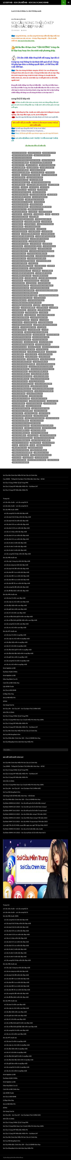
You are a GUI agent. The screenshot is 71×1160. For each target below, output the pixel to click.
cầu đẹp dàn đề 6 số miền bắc (35, 145)
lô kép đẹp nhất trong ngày (39, 238)
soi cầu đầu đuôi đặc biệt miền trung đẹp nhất (18, 653)
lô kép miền (36, 270)
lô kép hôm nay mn (49, 246)
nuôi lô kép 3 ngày (53, 334)
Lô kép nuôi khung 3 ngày (20, 288)
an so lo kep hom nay (19, 152)
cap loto (24, 187)
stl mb (32, 445)
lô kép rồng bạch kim (19, 300)
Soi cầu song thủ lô (36, 396)
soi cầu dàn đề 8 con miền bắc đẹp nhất (16, 579)
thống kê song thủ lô (41, 452)
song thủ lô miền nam (38, 430)
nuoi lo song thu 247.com (50, 347)
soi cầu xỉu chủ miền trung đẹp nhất (15, 664)
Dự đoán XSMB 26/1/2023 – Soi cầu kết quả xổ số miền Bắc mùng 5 (24, 803)
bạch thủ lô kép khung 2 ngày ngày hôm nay (26, 160)
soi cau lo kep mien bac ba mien (22, 376)
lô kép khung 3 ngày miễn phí (45, 256)
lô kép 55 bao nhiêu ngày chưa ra (23, 219)
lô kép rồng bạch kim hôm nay (22, 305)
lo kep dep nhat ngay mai (20, 238)
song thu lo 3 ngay (31, 413)
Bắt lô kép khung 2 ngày (47, 165)
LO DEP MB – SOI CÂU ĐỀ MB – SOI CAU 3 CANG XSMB (25, 2)
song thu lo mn (33, 435)
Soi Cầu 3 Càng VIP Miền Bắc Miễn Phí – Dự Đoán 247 (20, 486)
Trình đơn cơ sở (68, 2)
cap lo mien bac (53, 184)
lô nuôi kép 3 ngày (31, 312)
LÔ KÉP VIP (16, 307)
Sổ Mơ (5, 701)
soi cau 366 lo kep (42, 349)
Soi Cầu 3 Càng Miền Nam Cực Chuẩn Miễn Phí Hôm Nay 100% (23, 720)
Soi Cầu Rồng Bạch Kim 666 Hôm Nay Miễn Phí (18, 742)
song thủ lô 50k (44, 413)
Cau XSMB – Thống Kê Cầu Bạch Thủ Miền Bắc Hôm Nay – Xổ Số (23, 479)
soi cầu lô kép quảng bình (43, 383)
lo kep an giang (18, 221)
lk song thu (33, 211)
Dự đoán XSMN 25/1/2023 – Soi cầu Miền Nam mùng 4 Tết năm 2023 (25, 818)
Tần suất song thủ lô (19, 447)
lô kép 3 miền (34, 216)
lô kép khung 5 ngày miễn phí (36, 258)
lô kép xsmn (32, 310)
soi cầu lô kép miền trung (21, 379)
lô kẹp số (37, 305)
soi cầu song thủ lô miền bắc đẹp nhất (16, 513)
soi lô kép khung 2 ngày (34, 403)
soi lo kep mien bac (50, 403)
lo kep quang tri (40, 297)
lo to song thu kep (30, 322)
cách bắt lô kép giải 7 (47, 167)
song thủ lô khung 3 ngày (21, 425)
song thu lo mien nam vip (39, 433)
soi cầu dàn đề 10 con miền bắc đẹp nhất (17, 583)
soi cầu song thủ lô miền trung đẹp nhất (16, 661)
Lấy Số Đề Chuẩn (8, 686)
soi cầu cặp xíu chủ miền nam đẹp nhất (16, 602)
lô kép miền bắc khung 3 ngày (22, 275)
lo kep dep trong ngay (20, 241)
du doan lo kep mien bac (20, 207)
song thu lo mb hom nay (32, 428)
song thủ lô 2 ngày (41, 410)
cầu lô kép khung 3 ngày (38, 194)
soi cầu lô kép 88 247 (19, 359)
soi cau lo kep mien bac (20, 371)
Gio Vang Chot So (8, 705)
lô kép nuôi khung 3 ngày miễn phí (47, 290)
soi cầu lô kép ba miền (47, 359)
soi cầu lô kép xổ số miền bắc (44, 391)
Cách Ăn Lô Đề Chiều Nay (11, 683)
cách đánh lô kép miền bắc (21, 172)
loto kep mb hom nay (19, 329)
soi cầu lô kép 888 (33, 359)
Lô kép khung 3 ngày (19, 253)
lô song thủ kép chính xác (46, 315)
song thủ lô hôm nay (40, 415)
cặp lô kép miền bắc (36, 179)
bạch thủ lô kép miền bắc (20, 162)
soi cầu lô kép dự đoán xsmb (45, 364)
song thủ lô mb (17, 428)
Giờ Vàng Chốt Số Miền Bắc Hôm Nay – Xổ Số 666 (19, 796)
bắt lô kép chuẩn (32, 165)
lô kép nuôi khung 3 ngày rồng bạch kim (25, 293)
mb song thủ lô (17, 332)
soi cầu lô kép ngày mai (20, 381)
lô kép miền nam (18, 278)
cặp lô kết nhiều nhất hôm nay (37, 184)
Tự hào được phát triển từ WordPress (13, 1157)
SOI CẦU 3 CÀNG (8, 712)
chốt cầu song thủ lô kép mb (34, 199)
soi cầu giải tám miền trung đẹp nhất (15, 657)
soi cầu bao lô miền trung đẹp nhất (15, 635)
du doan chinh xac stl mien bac (22, 202)
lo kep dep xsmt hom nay (20, 243)
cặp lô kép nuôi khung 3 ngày (41, 182)
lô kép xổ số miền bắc (28, 307)
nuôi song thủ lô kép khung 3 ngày (23, 349)
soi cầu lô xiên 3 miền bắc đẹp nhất (15, 546)
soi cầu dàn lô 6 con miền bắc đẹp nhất (16, 539)
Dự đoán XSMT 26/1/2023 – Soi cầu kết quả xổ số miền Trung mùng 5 (25, 810)
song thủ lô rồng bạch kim (21, 440)
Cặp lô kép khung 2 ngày (35, 177)
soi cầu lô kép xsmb (19, 393)
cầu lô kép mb (52, 194)
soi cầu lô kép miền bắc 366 (40, 374)
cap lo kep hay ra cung (49, 175)
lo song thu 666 (18, 315)
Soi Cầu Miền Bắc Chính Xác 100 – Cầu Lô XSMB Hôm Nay (21, 738)
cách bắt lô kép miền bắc (20, 170)
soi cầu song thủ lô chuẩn (21, 398)
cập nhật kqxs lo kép (19, 189)
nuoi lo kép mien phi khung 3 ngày (23, 344)
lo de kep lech (17, 214)
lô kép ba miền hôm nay (32, 221)
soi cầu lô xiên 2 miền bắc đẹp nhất (15, 543)
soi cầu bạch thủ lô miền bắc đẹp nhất (16, 520)
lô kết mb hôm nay (44, 310)
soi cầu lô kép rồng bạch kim (22, 388)
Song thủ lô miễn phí (19, 435)
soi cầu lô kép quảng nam (21, 386)
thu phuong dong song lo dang (41, 455)
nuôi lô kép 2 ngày (39, 334)
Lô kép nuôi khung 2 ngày (20, 285)
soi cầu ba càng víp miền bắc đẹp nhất (16, 565)
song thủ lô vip (35, 442)
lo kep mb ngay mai (36, 268)
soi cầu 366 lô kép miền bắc (36, 351)
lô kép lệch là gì (40, 265)
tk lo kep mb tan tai (42, 457)
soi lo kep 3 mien (52, 401)
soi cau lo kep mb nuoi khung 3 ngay (42, 369)
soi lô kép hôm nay (18, 403)
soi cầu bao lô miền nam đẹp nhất (14, 598)
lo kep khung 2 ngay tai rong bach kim (41, 251)
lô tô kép (34, 320)
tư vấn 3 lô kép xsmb (19, 460)
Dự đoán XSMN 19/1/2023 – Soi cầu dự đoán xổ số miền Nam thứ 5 (24, 832)
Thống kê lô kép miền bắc (38, 450)
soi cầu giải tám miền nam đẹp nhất (15, 609)
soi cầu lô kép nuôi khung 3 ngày (23, 383)
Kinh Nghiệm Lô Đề (9, 668)
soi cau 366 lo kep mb (19, 351)
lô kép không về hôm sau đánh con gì (24, 248)
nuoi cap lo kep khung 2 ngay (22, 334)
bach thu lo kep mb (48, 160)
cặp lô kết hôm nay (19, 184)
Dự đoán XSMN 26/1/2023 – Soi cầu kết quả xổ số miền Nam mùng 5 (25, 807)
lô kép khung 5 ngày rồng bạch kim (23, 261)
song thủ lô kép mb (52, 418)
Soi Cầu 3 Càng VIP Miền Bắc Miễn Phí (15, 490)
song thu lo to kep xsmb (20, 442)
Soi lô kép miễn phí (18, 406)
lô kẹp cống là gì (34, 231)
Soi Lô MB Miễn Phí (9, 697)
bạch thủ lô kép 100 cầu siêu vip (22, 155)
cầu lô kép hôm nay (39, 192)
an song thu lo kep (34, 152)
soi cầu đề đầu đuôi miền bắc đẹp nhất (16, 591)
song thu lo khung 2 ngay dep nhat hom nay (26, 423)
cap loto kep (34, 187)
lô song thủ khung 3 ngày (21, 320)
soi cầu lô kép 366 (18, 356)
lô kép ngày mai (18, 280)
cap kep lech (50, 172)
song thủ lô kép (18, 418)
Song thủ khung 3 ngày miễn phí (22, 410)
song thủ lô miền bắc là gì (21, 430)
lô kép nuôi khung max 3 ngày (49, 295)
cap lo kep (16, 175)
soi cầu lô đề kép (18, 354)
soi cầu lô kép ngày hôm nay (39, 379)
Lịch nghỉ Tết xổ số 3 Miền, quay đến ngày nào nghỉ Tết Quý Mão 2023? (25, 825)
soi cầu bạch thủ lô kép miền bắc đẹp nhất (17, 517)
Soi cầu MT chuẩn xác (10, 631)
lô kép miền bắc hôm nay (43, 273)
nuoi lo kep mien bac (31, 342)
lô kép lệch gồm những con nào (23, 265)
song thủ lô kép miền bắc (20, 420)
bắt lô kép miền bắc (19, 167)
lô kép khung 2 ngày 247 (20, 251)
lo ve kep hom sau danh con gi (22, 324)
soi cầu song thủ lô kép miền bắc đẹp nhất (32, 24)
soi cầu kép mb (51, 351)
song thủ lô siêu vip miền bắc (41, 440)
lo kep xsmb (53, 307)
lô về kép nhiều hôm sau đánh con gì (45, 324)
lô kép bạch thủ (30, 224)
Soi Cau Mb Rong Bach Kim (11, 734)
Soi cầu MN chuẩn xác (10, 594)
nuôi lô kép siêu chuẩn (43, 344)
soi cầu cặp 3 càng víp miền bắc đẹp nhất (17, 561)
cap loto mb (45, 187)
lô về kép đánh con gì (45, 322)
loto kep (16, 327)
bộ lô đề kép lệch (33, 167)
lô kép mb (51, 265)
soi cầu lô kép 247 (31, 354)
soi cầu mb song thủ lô (20, 396)
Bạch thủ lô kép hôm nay (42, 155)
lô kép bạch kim (17, 224)
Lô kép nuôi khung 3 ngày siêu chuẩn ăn (25, 295)
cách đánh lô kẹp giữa (38, 170)
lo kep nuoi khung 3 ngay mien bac (23, 290)
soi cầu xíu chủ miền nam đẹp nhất (15, 627)
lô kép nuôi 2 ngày (18, 283)
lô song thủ (43, 312)
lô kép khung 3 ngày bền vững (37, 253)
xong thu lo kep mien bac (20, 462)
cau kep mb (32, 189)
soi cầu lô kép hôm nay (20, 366)
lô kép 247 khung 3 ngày (20, 216)
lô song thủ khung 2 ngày (39, 317)
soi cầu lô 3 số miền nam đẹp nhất (15, 613)
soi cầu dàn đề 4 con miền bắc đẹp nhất (16, 572)
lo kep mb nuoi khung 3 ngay (21, 270)
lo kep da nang (47, 231)
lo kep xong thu (42, 307)
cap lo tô (16, 187)
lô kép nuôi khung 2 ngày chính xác (42, 285)
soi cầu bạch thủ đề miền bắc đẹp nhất (16, 568)
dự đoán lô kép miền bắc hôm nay (41, 207)
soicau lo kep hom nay (33, 406)
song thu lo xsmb (48, 442)
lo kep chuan (41, 229)
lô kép (48, 214)
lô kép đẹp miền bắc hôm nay (30, 234)
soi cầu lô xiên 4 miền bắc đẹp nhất (15, 550)
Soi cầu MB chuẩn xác (18, 19)
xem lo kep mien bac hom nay (37, 460)
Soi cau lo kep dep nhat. (26, 41)
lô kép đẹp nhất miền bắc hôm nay (23, 236)
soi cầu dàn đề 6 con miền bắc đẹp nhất (16, 576)
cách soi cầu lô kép (38, 172)
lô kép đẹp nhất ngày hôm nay (45, 236)
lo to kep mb (44, 320)
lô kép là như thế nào (20, 263)
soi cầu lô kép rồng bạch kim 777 (43, 388)
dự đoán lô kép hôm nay (20, 204)
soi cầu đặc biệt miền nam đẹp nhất (15, 605)
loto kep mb (42, 327)
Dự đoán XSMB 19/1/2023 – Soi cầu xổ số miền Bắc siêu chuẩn (23, 829)
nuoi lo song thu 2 (34, 347)
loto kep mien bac (34, 329)
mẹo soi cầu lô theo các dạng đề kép (36, 332)
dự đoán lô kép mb (36, 204)
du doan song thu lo (19, 209)
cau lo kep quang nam (40, 197)
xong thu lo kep (53, 460)
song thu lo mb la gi (49, 428)
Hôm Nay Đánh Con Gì (10, 679)
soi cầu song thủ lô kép (39, 398)
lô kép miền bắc (47, 270)
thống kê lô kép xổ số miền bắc (22, 452)
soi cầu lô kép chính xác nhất (22, 361)
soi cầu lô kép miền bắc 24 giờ (38, 371)
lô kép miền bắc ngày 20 (41, 275)
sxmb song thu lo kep (43, 445)
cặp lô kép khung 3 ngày (20, 179)
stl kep (15, 445)
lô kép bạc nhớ (46, 221)
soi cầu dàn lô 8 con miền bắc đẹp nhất (16, 524)
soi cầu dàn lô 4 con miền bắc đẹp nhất (16, 535)
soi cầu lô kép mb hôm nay (21, 369)
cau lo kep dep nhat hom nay (22, 192)
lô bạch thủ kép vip (45, 211)
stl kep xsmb (24, 445)
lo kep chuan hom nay (20, 231)
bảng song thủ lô (18, 165)
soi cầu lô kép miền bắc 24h (21, 374)
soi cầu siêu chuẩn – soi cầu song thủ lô (15, 502)
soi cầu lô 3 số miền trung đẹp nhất (15, 646)
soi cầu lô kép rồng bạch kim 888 (23, 391)
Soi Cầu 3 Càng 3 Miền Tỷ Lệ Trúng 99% (15, 483)
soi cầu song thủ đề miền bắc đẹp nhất (16, 587)
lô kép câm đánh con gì (33, 226)
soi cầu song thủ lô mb (20, 401)
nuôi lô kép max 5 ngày (40, 339)
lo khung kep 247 (18, 312)
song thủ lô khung (37, 420)
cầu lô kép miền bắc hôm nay (21, 197)
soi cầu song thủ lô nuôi (37, 401)
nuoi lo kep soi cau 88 (19, 347)
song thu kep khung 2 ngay (21, 408)
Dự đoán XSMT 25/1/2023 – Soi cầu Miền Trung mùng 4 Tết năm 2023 (25, 821)
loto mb (45, 329)
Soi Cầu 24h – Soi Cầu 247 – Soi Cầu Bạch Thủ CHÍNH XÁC (22, 708)
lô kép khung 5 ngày (19, 258)
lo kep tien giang (48, 305)
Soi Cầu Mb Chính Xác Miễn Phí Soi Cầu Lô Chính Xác (20, 475)
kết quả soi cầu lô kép (20, 211)
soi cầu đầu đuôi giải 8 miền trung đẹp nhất (18, 649)
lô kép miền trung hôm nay (47, 278)
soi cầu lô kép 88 (44, 356)
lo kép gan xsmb (36, 243)
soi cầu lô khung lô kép (35, 393)
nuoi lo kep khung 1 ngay (41, 337)
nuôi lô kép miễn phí (46, 342)
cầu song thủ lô (18, 199)
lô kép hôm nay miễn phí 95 (33, 246)
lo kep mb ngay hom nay (20, 268)
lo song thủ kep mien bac (20, 317)
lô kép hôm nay (17, 246)
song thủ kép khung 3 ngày (40, 408)
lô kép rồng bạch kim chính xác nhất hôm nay (27, 302)
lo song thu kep (30, 315)
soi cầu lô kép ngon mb (37, 381)
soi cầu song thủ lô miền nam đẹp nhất (16, 624)
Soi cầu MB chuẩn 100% (10, 509)
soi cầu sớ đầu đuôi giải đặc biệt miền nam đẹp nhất (20, 620)
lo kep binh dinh (18, 226)
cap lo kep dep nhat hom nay (31, 175)
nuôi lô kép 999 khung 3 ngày (21, 337)
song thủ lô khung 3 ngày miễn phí (42, 425)
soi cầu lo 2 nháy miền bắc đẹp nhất (15, 532)
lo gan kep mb (38, 214)
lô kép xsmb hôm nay (19, 310)
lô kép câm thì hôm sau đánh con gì (24, 229)
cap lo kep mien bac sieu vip (21, 182)
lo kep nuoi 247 (31, 283)
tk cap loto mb (28, 457)
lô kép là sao (33, 263)
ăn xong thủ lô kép (49, 152)
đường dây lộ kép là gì (36, 209)
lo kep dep (16, 234)
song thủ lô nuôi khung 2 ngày (22, 437)
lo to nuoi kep (17, 322)
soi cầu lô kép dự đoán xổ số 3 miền (23, 364)
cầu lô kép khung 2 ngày (20, 194)
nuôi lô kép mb (17, 342)
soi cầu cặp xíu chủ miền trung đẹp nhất (17, 638)
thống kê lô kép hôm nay (20, 450)
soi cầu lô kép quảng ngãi (39, 386)
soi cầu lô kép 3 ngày (45, 354)
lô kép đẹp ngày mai (48, 234)
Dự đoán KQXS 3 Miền (10, 672)
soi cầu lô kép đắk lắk (40, 361)
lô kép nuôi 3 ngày (44, 283)
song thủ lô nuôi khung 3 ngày (44, 437)
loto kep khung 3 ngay (28, 327)
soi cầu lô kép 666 (31, 356)
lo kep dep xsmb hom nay (37, 241)
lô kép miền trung (31, 278)
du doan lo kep (39, 202)
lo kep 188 (55, 214)
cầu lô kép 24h (42, 189)
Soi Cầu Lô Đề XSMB (9, 690)
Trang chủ (6, 498)
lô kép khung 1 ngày (45, 248)
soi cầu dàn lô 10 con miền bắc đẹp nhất (17, 528)
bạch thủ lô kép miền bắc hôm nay (41, 162)
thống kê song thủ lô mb (20, 455)
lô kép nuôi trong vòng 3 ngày (22, 297)
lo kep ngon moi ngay (32, 280)
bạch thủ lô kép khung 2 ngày (22, 157)
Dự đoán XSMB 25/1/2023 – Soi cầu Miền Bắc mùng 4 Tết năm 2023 (24, 814)
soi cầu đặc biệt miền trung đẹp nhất (15, 642)
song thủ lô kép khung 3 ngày (35, 418)
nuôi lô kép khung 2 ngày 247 (21, 339)
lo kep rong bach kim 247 (36, 300)
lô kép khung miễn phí (43, 261)
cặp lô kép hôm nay (19, 177)
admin (24, 30)
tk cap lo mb (17, 457)
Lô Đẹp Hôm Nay (8, 694)
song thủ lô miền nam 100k (21, 433)
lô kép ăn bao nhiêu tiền (43, 219)
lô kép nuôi (44, 280)
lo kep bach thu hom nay (45, 224)
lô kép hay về (47, 243)
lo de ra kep (28, 214)
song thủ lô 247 (18, 413)
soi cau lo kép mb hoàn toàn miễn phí (41, 366)
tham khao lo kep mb (35, 447)
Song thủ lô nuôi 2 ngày (48, 435)
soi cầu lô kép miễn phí (41, 376)
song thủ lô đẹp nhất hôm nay (22, 415)
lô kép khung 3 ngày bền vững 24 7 (23, 256)
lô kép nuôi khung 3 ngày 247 (40, 288)
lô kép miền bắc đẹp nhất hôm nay (23, 273)
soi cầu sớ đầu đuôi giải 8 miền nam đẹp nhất (18, 616)
